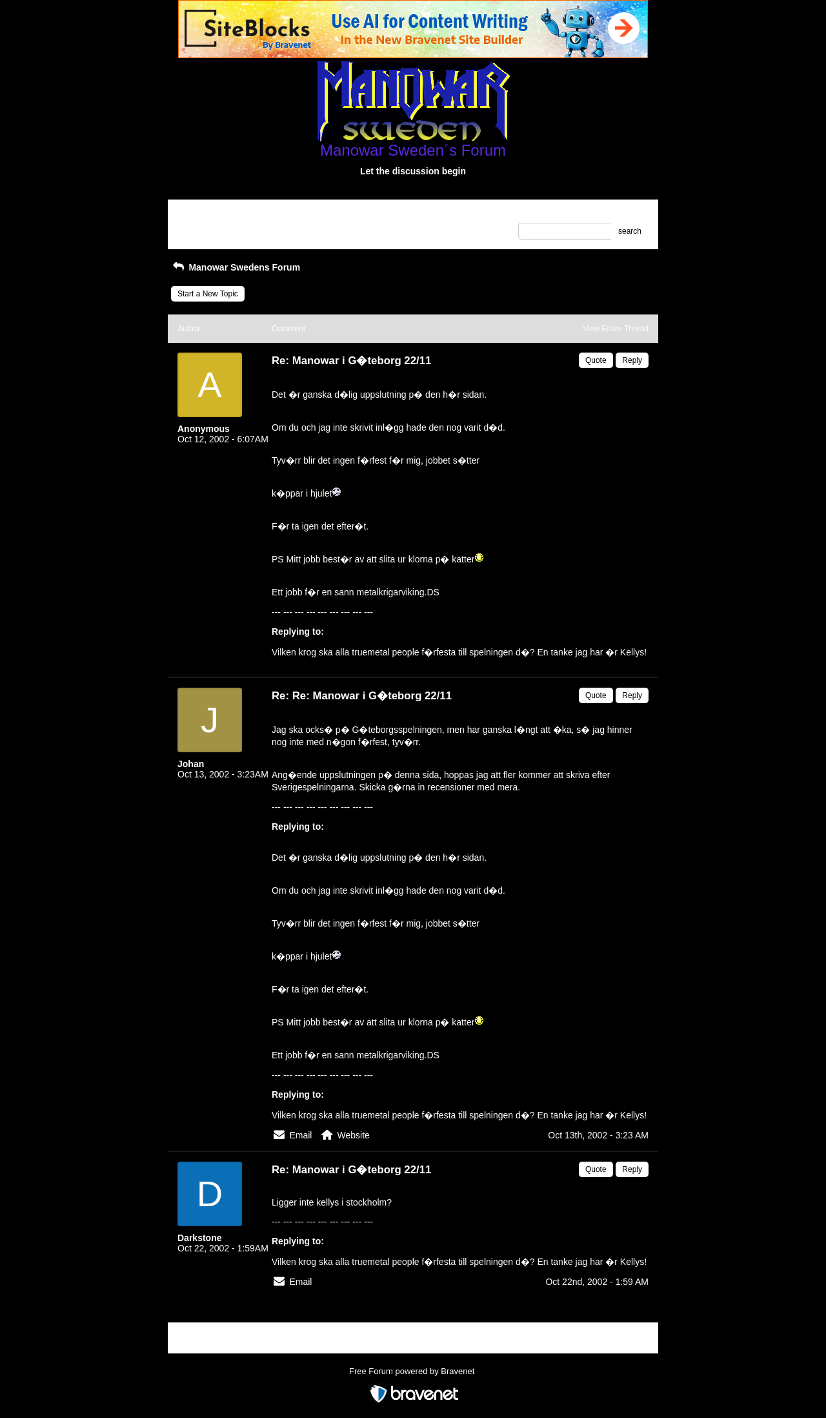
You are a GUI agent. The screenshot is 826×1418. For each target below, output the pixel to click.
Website (353, 1135)
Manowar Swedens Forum (235, 267)
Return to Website (208, 213)
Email (300, 1135)
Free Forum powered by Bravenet (413, 1371)
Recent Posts (200, 227)
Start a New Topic (207, 293)
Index (259, 213)
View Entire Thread (616, 328)
